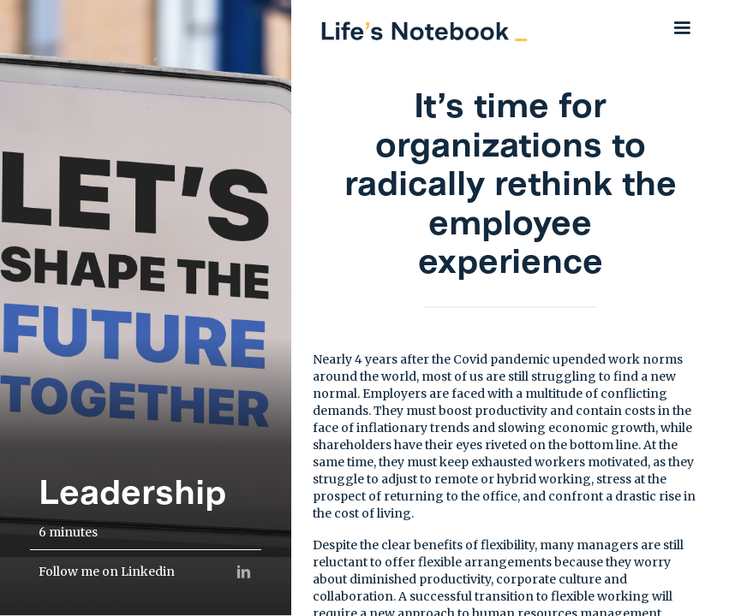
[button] (682, 28)
